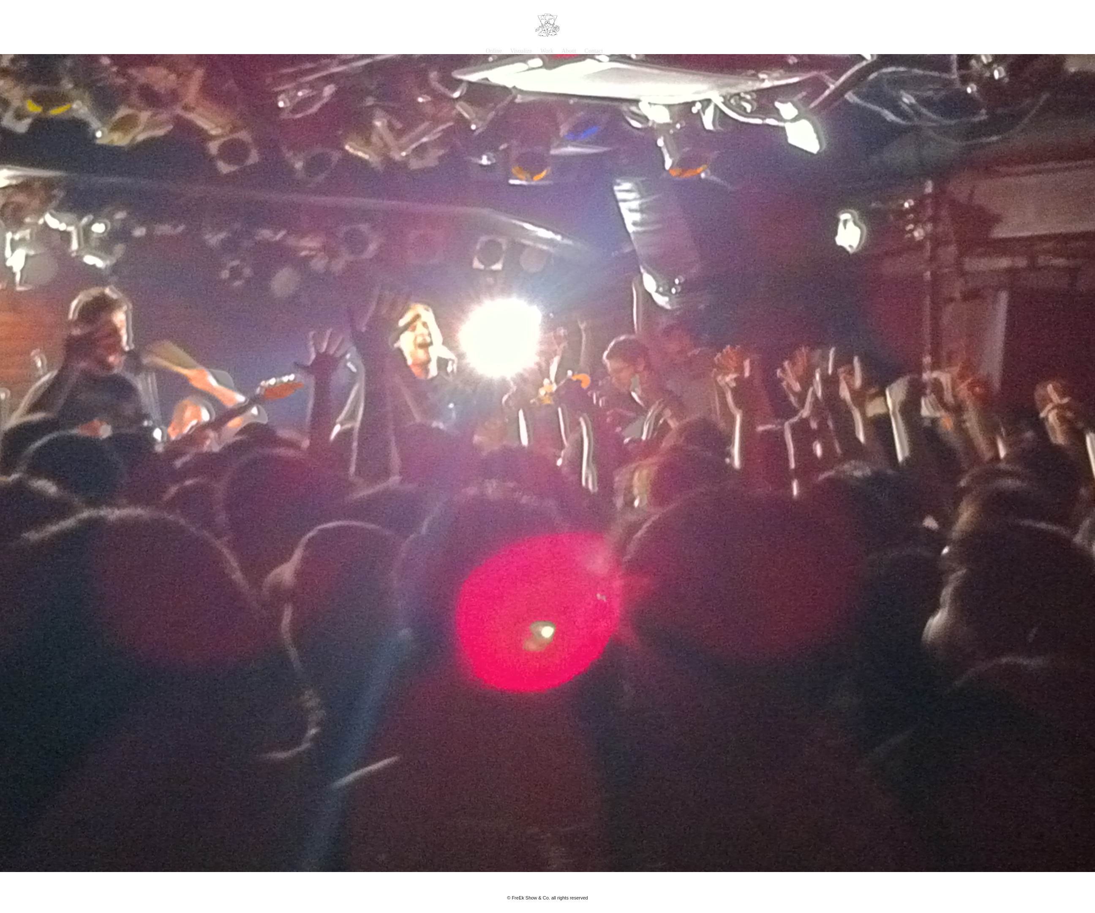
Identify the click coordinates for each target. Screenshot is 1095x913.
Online (494, 51)
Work (546, 51)
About (568, 51)
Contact (594, 51)
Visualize (521, 51)
